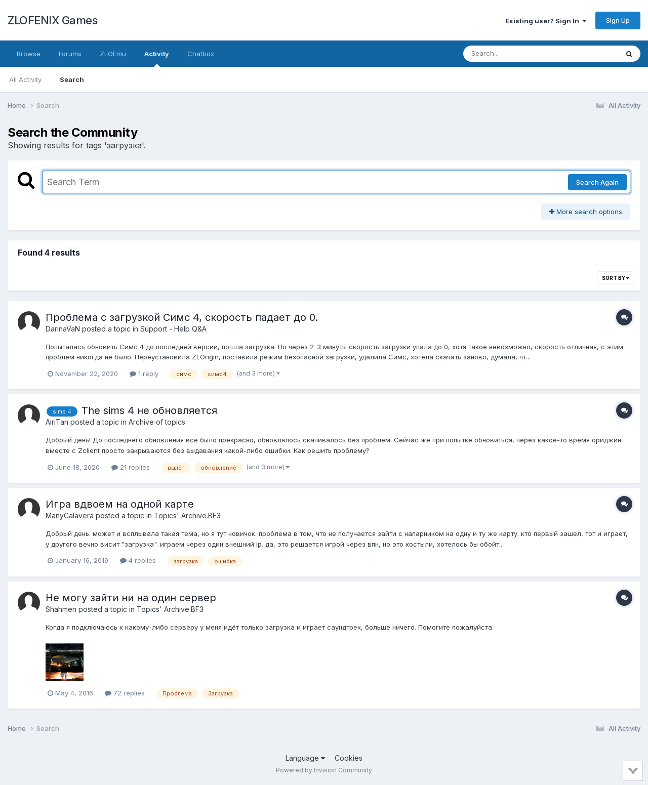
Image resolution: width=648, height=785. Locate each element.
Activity (156, 58)
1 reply (144, 373)
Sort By (615, 278)
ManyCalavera (70, 515)
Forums (70, 54)
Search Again (597, 182)
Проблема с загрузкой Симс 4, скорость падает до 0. (182, 317)
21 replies (130, 467)
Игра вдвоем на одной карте (120, 504)
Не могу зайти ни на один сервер (131, 598)
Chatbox (200, 54)
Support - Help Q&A (173, 328)
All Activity (25, 79)
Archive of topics (157, 422)
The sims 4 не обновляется (149, 410)
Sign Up (618, 20)
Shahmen (61, 609)
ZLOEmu (113, 54)
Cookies (348, 758)
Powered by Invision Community (324, 770)
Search (72, 79)
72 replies (125, 693)
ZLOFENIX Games (52, 20)
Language (305, 758)
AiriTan (57, 422)
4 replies (138, 560)
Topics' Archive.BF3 (187, 515)
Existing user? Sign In (545, 21)
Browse (28, 54)
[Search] (513, 54)
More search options (585, 212)
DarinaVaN (63, 328)
